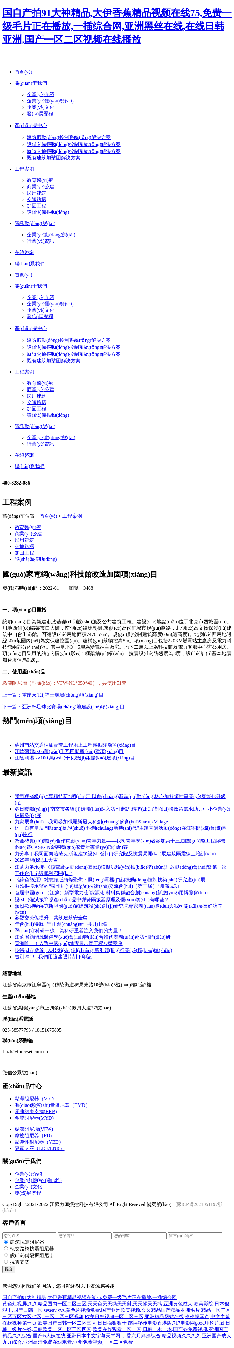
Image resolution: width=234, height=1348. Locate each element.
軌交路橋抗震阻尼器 (32, 1248)
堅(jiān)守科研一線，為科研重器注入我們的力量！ (69, 930)
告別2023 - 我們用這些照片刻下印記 (53, 956)
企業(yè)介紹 (40, 94)
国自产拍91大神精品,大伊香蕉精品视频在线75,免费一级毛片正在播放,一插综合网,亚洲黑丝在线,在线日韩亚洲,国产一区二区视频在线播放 (117, 26)
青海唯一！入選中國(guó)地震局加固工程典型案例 (69, 943)
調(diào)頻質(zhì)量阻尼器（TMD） (52, 1105)
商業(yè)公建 (40, 186)
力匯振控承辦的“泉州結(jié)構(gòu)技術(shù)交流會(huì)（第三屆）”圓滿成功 (97, 886)
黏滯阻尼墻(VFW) (34, 1129)
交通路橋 (36, 199)
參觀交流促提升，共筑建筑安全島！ (54, 917)
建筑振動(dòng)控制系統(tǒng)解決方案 (69, 137)
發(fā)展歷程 (40, 113)
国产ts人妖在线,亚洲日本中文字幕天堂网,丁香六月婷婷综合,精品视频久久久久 (117, 1335)
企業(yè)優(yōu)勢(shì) (50, 100)
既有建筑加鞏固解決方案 (53, 157)
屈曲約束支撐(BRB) (36, 1111)
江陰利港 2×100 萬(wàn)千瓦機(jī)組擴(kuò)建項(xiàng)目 (75, 757)
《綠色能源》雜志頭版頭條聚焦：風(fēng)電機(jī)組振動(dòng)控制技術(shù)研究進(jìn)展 (110, 879)
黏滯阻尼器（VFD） (36, 1098)
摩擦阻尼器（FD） (35, 1135)
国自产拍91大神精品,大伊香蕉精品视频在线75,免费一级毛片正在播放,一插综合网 (89, 1297)
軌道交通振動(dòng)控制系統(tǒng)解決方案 (74, 151)
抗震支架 (20, 1262)
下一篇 (63, 706)
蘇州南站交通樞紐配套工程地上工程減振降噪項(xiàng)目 (75, 745)
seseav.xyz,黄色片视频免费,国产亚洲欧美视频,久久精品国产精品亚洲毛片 (122, 1310)
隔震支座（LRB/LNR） (40, 1148)
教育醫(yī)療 (40, 180)
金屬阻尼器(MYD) (34, 1117)
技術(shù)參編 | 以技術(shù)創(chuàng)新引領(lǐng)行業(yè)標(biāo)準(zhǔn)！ (93, 950)
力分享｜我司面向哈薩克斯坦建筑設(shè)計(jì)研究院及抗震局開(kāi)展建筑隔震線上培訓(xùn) (115, 853)
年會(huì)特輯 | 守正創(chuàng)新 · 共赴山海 (61, 924)
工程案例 (72, 516)
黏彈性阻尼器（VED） (39, 1142)
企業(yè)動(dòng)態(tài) (51, 234)
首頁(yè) (48, 516)
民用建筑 (36, 193)
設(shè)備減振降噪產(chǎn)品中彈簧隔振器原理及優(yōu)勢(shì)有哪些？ (92, 899)
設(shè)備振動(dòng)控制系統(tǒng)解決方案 (74, 144)
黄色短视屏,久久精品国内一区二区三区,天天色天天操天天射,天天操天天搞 (82, 1303)
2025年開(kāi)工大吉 (36, 860)
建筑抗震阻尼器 (27, 1242)
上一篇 (53, 694)
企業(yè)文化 (40, 107)
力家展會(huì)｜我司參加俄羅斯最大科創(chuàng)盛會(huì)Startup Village (91, 821)
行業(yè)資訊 (40, 241)
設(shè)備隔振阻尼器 (32, 1255)
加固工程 (36, 205)
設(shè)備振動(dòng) (48, 212)
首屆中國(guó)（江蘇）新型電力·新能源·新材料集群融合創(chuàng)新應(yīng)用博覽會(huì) (111, 892)
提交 (9, 1269)
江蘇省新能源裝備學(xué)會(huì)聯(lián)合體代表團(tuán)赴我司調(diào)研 (93, 937)
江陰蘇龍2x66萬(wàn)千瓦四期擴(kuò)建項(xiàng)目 (69, 751)
